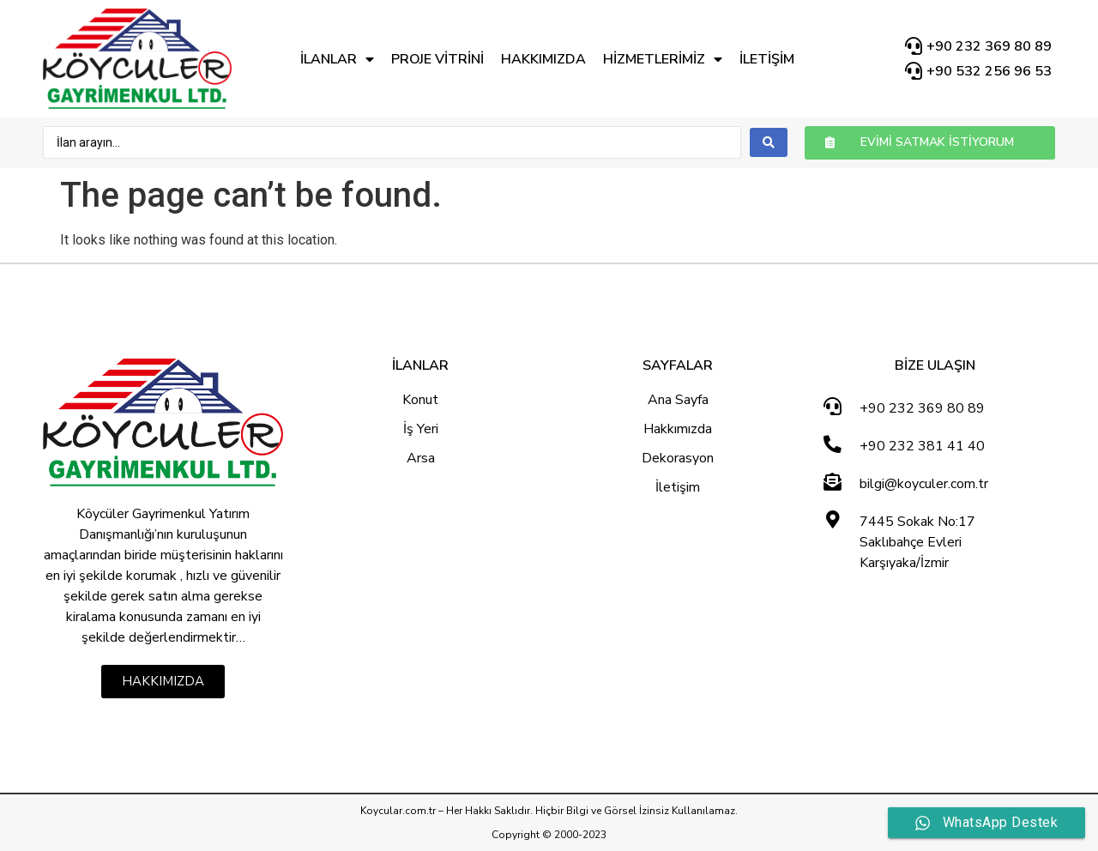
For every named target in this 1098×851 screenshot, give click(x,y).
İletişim (766, 59)
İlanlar (337, 59)
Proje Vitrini (437, 59)
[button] (930, 143)
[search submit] (768, 142)
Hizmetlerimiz (662, 59)
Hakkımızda (543, 59)
